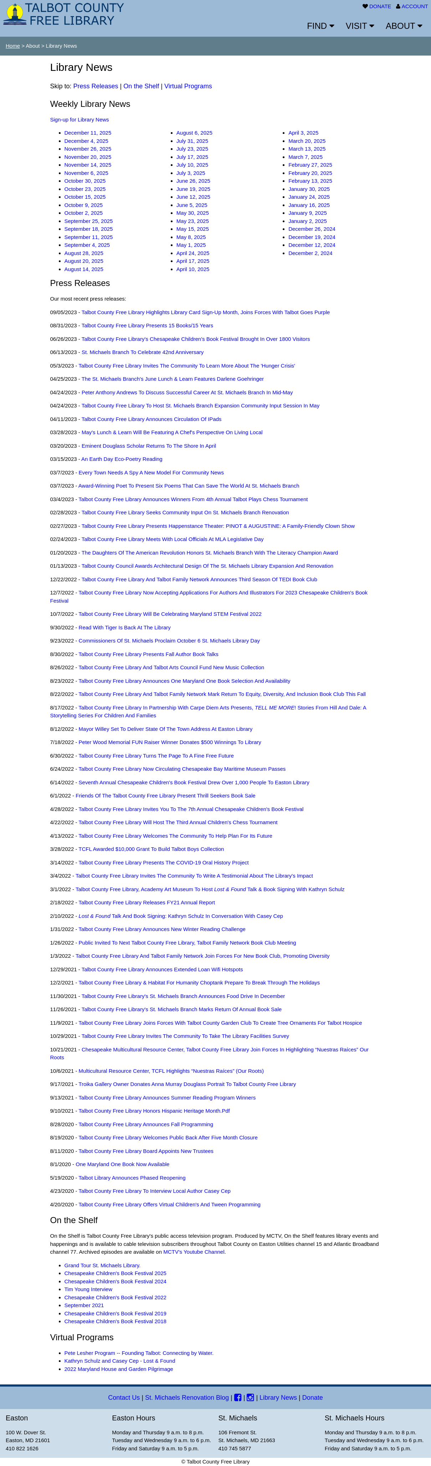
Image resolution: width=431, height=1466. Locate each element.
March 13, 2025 (306, 149)
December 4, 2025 (86, 141)
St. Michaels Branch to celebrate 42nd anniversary (143, 352)
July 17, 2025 (192, 157)
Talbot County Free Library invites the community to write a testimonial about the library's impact (194, 876)
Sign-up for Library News (79, 119)
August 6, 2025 (194, 133)
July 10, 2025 (192, 165)
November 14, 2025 (88, 165)
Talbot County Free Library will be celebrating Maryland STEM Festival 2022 (170, 614)
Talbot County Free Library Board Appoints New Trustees (146, 1151)
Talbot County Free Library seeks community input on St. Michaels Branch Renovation (185, 512)
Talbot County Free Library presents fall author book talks (148, 654)
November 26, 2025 (88, 149)
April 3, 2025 (303, 133)
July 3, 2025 (190, 173)
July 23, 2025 (192, 149)
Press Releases (95, 86)
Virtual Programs (188, 86)
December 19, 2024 (311, 237)
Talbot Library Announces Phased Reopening (131, 1178)
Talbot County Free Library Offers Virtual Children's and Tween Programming (169, 1204)
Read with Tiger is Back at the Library (125, 627)
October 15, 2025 (85, 197)
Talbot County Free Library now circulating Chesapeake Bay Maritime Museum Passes (182, 769)
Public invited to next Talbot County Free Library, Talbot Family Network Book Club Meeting (187, 943)
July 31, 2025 (192, 141)
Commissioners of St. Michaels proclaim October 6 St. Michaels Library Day (169, 641)
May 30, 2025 (192, 213)
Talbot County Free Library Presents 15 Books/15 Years (147, 325)
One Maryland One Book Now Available (122, 1164)
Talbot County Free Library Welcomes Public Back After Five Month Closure (167, 1137)
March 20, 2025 (306, 141)
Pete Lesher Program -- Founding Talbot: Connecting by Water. (139, 1353)
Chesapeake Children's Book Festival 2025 (115, 1273)
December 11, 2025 (88, 133)
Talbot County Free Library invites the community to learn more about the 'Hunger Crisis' (186, 366)
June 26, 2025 (193, 181)
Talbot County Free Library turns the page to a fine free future (156, 756)
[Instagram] (250, 1397)
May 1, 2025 (191, 245)
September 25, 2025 (89, 221)
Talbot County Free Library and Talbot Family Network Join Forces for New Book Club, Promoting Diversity (203, 956)
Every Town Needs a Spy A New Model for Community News (151, 472)
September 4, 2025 (87, 245)
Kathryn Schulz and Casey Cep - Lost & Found (120, 1361)
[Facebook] (238, 1397)
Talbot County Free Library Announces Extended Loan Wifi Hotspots (162, 969)
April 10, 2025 (193, 269)
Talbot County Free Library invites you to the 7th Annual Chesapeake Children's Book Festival (190, 809)
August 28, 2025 (84, 253)
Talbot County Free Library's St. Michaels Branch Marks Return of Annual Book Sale (182, 1009)
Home (13, 46)
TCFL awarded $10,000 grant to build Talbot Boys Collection (151, 849)
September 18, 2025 (89, 229)
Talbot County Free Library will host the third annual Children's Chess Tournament (177, 822)
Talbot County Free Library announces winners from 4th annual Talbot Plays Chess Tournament (193, 499)
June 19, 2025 (193, 189)
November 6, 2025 (86, 173)
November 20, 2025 (88, 157)
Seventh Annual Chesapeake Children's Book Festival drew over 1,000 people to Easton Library (194, 782)
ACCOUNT (415, 6)
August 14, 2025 (84, 269)
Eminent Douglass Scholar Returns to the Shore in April (149, 446)
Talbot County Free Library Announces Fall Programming (145, 1124)
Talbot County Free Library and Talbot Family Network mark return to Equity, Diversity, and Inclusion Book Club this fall (222, 694)
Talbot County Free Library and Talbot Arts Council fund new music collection (171, 667)
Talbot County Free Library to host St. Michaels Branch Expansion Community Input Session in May (201, 405)
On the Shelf (141, 86)
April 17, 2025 (193, 261)
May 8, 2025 (191, 237)
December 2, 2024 (310, 253)
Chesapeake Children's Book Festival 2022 (115, 1297)
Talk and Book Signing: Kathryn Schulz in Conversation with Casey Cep (181, 916)
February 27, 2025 (310, 165)
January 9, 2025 (307, 213)
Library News (278, 1397)
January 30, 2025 (309, 189)
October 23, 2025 (85, 189)
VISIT (360, 26)
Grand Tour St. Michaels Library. (103, 1265)
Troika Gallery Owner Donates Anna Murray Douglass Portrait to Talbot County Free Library (187, 1084)
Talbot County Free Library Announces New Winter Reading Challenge (162, 929)
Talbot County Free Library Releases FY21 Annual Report (146, 902)
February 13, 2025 (310, 181)
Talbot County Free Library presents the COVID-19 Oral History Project (163, 862)
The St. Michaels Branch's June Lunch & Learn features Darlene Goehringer (173, 379)
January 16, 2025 (309, 205)
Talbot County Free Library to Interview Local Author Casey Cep (154, 1191)
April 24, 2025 (193, 253)
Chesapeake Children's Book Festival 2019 (115, 1313)
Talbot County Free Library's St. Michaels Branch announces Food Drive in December (183, 996)
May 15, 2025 (192, 229)
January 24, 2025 (309, 197)
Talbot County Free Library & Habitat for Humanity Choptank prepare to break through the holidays (199, 982)
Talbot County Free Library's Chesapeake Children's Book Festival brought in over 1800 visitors (196, 339)
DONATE (380, 6)
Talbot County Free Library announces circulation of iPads (152, 419)
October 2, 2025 (84, 213)
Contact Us (124, 1397)
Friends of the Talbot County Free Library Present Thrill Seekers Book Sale (165, 795)
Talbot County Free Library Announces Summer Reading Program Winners (167, 1098)
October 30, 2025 (85, 181)
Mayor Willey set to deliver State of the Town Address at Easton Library (166, 729)
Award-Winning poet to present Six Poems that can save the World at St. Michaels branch (188, 486)
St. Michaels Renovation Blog (187, 1397)
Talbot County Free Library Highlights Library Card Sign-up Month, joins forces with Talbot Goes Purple (206, 312)
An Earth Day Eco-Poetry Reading (122, 459)
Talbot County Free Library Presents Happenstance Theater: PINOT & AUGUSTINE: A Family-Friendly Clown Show (218, 526)
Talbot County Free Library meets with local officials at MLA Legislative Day (173, 539)
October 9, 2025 (84, 205)
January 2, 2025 (307, 221)
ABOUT (404, 26)
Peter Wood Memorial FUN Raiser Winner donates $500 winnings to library (170, 742)
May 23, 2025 (192, 221)
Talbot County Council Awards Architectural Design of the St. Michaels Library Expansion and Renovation (208, 566)
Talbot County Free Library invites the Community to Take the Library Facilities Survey (185, 1036)
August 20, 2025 (84, 261)
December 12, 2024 (311, 245)
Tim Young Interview (89, 1289)
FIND (320, 26)
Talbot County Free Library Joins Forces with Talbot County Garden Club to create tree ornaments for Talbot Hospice (220, 1023)
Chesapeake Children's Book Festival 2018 (115, 1321)
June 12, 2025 (193, 197)
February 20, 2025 (310, 173)
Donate (312, 1397)
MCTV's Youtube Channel (193, 1252)
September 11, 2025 (89, 237)
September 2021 (84, 1305)
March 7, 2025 (305, 157)
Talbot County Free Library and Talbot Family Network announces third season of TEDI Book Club (199, 579)
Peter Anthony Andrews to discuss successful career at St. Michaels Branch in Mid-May (187, 392)
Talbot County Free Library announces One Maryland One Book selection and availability (184, 681)
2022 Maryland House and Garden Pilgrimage (119, 1369)
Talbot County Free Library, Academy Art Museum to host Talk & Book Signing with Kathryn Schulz (210, 889)
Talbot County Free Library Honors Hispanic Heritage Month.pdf (154, 1111)
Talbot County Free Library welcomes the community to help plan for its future (175, 836)
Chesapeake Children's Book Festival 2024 (115, 1281)
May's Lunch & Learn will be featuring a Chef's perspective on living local (172, 432)
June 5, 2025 (191, 205)
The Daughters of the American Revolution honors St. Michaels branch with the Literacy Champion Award (210, 553)
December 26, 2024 (311, 229)
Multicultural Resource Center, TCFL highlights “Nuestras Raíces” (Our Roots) (171, 1071)
